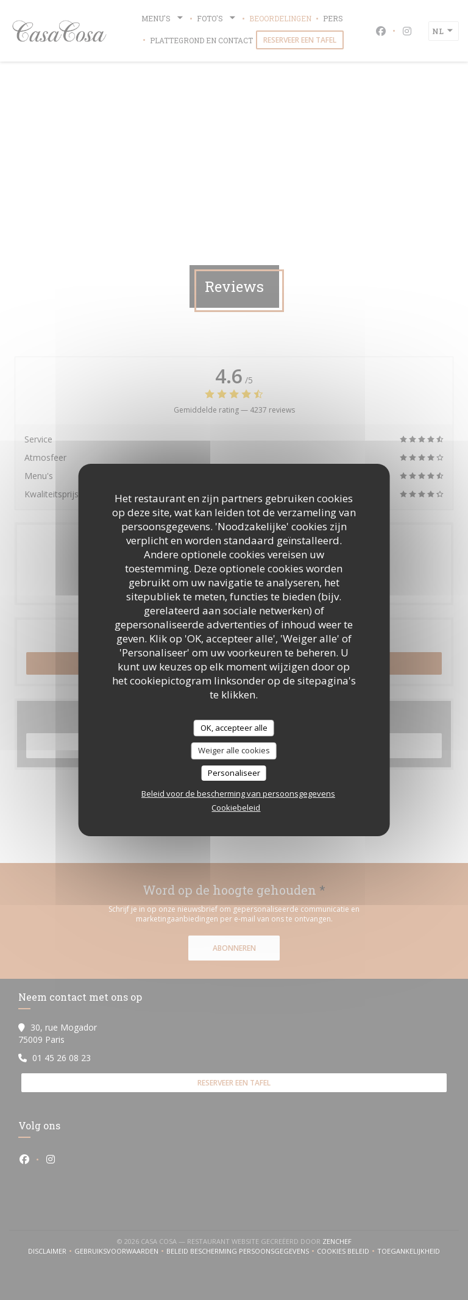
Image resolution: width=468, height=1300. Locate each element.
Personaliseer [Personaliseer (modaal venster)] (234, 772)
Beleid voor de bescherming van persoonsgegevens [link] (238, 793)
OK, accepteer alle (234, 727)
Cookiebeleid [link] (235, 807)
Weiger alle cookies (234, 750)
